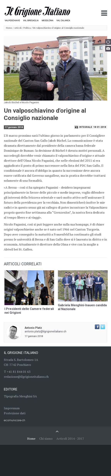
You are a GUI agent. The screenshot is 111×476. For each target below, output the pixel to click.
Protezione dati (14, 413)
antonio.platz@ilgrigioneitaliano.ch (45, 331)
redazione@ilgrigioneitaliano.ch (26, 376)
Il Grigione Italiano (21, 353)
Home (9, 28)
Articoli (18, 28)
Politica (27, 28)
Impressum (12, 408)
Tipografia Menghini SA (20, 396)
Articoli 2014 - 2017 (70, 438)
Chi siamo (46, 438)
